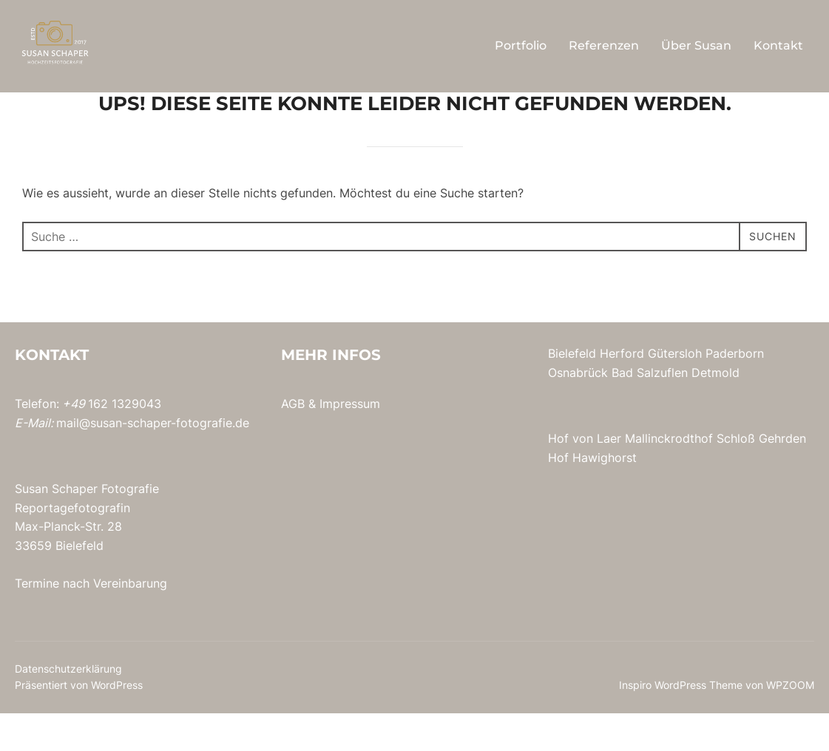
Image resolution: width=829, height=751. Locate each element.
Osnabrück (578, 410)
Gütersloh (675, 391)
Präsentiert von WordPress (79, 722)
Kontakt (778, 45)
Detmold (715, 410)
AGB (293, 441)
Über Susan (696, 45)
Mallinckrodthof (669, 476)
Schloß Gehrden (761, 476)
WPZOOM (790, 722)
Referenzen (604, 45)
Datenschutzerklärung (68, 706)
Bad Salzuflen (650, 410)
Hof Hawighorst (592, 495)
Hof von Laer (584, 476)
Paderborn (735, 391)
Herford (622, 391)
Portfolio (521, 45)
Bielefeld (572, 391)
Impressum (349, 441)
